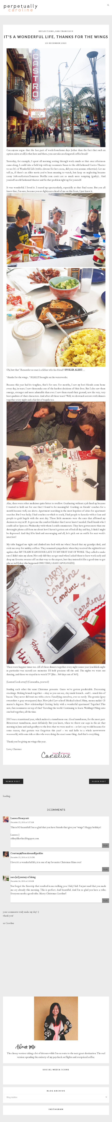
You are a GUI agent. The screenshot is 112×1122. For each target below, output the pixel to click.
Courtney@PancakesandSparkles (27, 853)
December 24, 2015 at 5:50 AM (22, 881)
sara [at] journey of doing (23, 877)
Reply (105, 845)
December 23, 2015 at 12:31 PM (23, 857)
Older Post (99, 781)
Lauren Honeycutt (20, 818)
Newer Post (13, 781)
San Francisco (64, 31)
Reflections (46, 31)
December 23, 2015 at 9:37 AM (22, 822)
